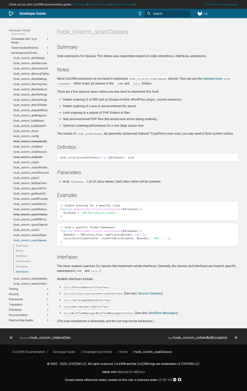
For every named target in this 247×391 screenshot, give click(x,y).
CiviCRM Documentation (28, 352)
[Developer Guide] (11, 13)
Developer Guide (19, 30)
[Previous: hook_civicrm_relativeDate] (41, 337)
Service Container (150, 293)
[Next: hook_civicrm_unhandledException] (201, 337)
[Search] (167, 13)
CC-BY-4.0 (170, 379)
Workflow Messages (163, 313)
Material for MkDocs (131, 372)
